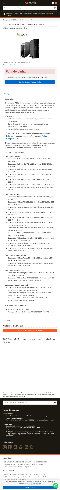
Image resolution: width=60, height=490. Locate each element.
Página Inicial (7, 20)
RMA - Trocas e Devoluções (13, 477)
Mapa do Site (28, 467)
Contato (5, 474)
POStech (15, 19)
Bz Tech (30, 3)
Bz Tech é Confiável (23, 464)
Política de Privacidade (29, 477)
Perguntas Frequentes (40, 474)
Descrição (7, 94)
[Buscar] (28, 8)
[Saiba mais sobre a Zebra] (30, 367)
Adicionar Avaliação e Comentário (30, 330)
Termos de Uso (42, 477)
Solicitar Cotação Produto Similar (30, 82)
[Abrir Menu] (6, 2)
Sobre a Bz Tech (7, 461)
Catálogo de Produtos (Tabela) (13, 467)
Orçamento (13, 474)
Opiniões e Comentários (40, 461)
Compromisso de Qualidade (23, 461)
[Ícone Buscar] (55, 8)
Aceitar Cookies (29, 487)
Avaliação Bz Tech (10, 464)
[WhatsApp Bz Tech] (55, 486)
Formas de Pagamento (24, 474)
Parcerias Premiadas (37, 464)
